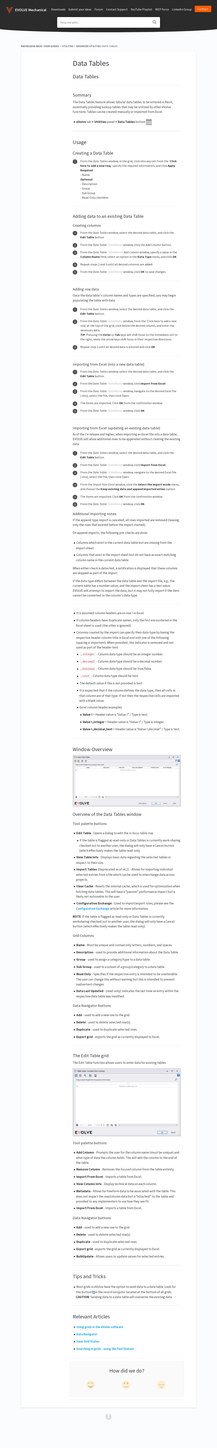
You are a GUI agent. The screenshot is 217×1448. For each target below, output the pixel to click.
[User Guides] (51, 46)
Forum (98, 9)
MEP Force (162, 9)
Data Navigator (86, 1334)
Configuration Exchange (92, 909)
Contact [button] (203, 9)
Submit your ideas (80, 9)
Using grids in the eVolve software (99, 1327)
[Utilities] (67, 46)
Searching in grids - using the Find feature (105, 1349)
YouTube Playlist (141, 9)
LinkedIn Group (182, 9)
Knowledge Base (31, 46)
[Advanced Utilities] (88, 46)
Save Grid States (88, 1341)
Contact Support (117, 9)
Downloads (58, 9)
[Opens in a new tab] (108, 1416)
